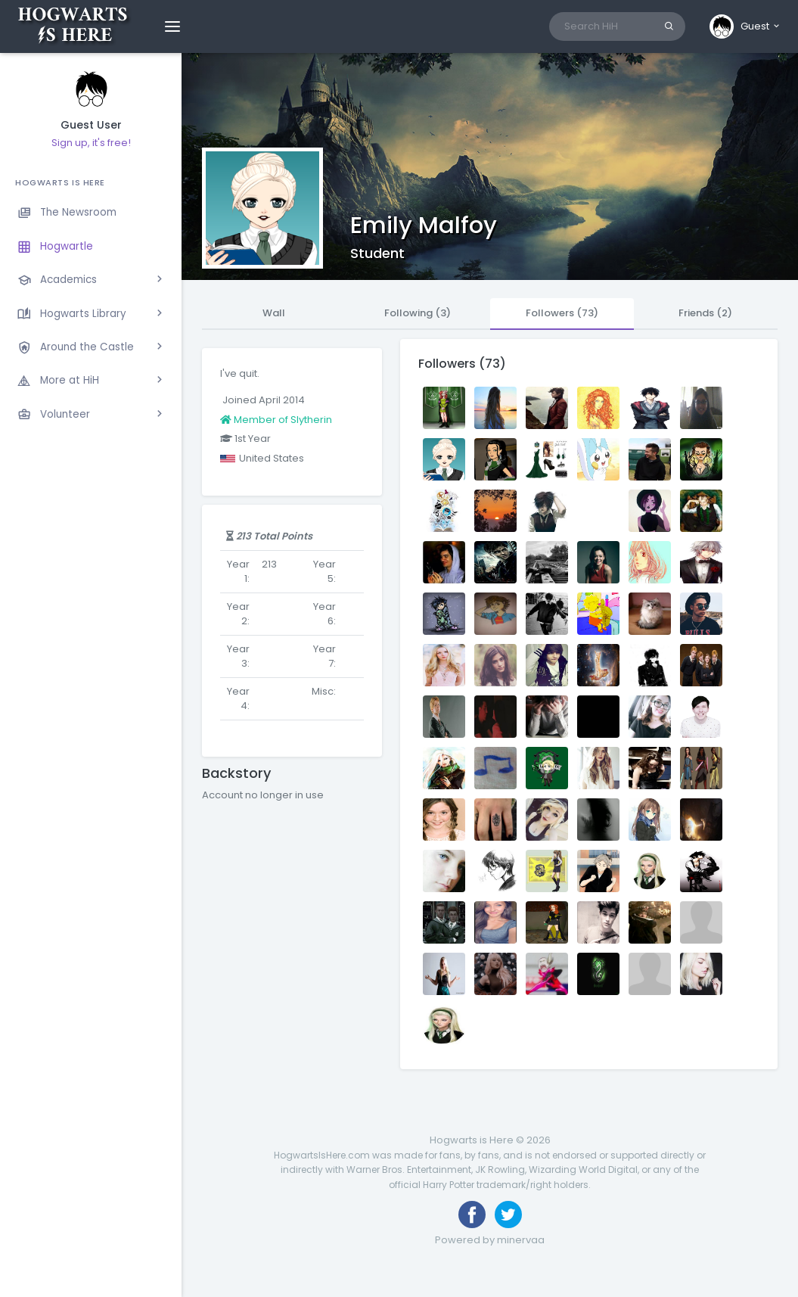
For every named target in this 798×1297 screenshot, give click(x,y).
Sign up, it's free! (91, 142)
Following (417, 313)
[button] (745, 26)
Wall (273, 313)
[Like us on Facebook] (472, 1214)
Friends (705, 313)
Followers (562, 313)
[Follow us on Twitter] (508, 1214)
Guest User (91, 125)
